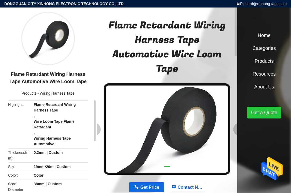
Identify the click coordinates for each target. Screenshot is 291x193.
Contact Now (191, 187)
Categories (264, 48)
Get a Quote (264, 112)
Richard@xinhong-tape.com (263, 4)
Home (264, 35)
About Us (264, 87)
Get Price (149, 187)
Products (28, 93)
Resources (264, 74)
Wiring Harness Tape (57, 93)
